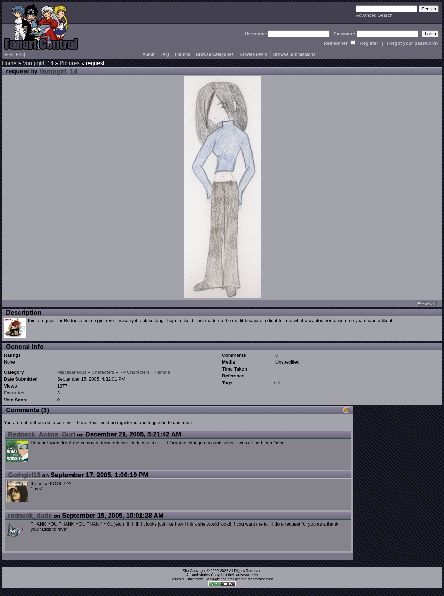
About (149, 54)
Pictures (70, 63)
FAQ (164, 54)
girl (277, 382)
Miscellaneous (71, 372)
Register (369, 43)
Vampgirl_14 (38, 63)
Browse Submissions (294, 54)
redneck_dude (30, 515)
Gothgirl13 (24, 474)
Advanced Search (374, 15)
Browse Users (253, 54)
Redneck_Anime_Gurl (41, 434)
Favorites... (16, 392)
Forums (182, 54)
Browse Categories (215, 54)
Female (162, 372)
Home (9, 63)
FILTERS (14, 54)
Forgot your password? (413, 43)
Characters (103, 372)
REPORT (427, 303)
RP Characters (134, 372)
